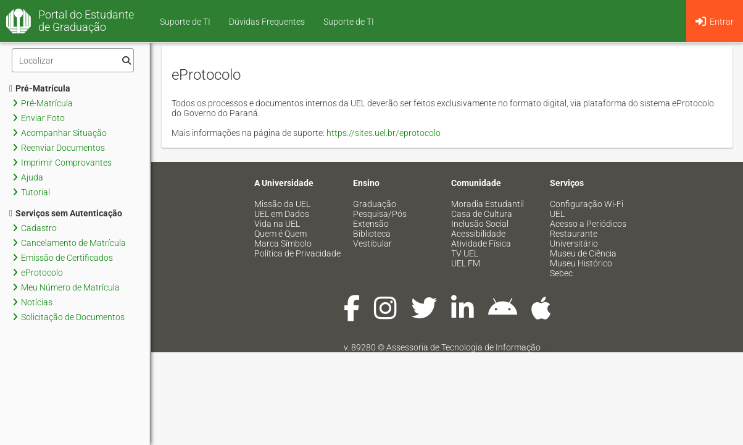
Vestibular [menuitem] (372, 243)
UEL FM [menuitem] (465, 263)
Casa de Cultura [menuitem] (481, 214)
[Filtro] (73, 60)
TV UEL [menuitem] (464, 253)
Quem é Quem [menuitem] (280, 234)
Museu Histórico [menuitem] (581, 263)
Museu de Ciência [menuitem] (583, 253)
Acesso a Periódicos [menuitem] (588, 224)
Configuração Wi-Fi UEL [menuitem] (586, 209)
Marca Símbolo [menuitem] (283, 243)
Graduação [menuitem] (374, 204)
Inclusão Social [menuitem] (479, 224)
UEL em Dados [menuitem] (281, 214)
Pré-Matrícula (39, 88)
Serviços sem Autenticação (65, 213)
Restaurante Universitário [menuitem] (574, 238)
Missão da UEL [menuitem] (282, 204)
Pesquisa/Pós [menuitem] (380, 214)
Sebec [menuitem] (561, 273)
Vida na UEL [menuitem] (277, 224)
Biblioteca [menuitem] (372, 234)
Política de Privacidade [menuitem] (297, 253)
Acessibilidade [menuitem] (478, 234)
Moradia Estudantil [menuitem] (487, 204)
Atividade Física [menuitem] (481, 243)
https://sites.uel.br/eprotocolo (383, 133)
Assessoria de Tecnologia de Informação (463, 347)
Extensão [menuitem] (371, 224)
